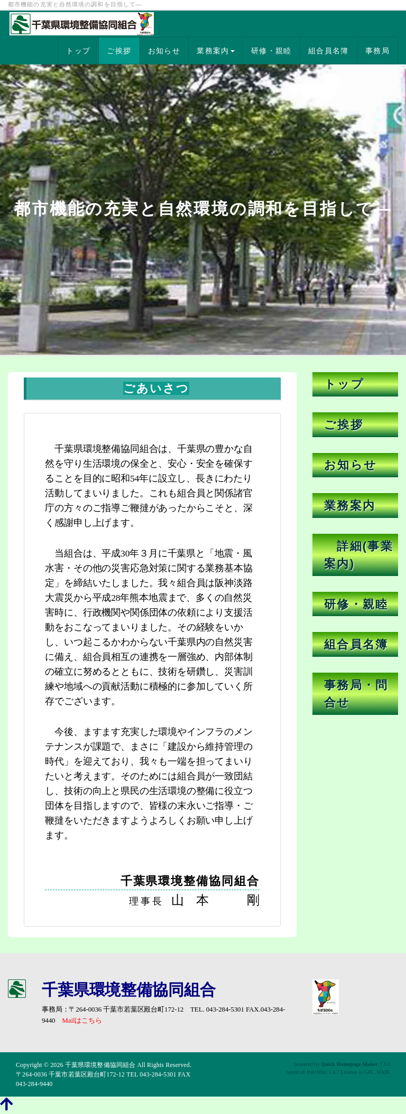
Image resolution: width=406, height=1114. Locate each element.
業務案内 (216, 50)
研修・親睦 (271, 50)
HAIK (383, 1072)
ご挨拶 (119, 50)
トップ (78, 50)
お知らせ (164, 50)
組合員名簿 (328, 50)
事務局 (377, 50)
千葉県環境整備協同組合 (100, 1065)
